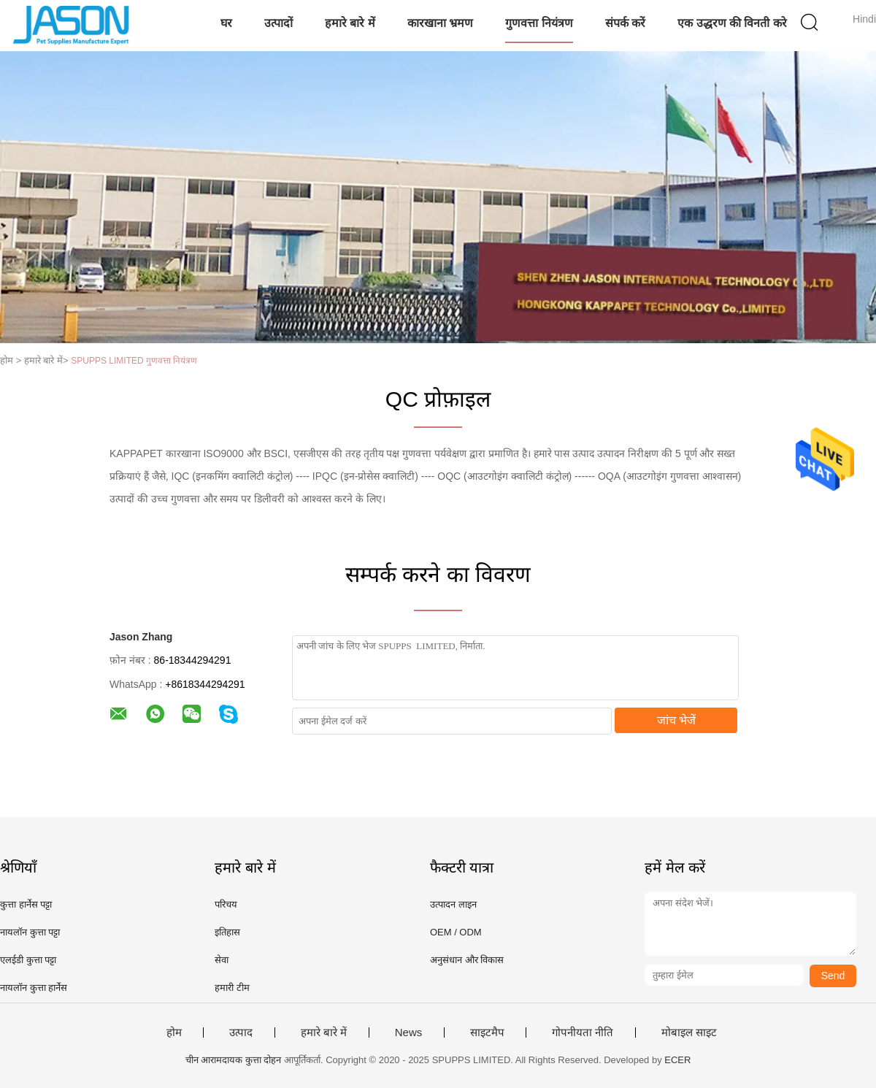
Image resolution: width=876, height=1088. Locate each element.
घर (226, 23)
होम (174, 1032)
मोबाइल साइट (689, 1032)
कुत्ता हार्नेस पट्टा (26, 904)
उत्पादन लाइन (453, 904)
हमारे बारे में (350, 23)
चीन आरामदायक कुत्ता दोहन (233, 1059)
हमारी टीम (232, 987)
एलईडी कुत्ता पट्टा (28, 959)
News (409, 1032)
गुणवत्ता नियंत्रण (538, 23)
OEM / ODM (456, 932)
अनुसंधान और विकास (467, 959)
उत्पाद (241, 1032)
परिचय (226, 904)
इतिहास (227, 932)
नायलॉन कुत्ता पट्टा (30, 932)
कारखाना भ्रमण (440, 23)
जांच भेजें (676, 720)
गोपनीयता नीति (582, 1032)
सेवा (221, 959)
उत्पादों (278, 23)
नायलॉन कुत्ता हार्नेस (33, 987)
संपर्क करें (625, 23)
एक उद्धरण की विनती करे (732, 23)
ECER (677, 1059)
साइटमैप (487, 1032)
